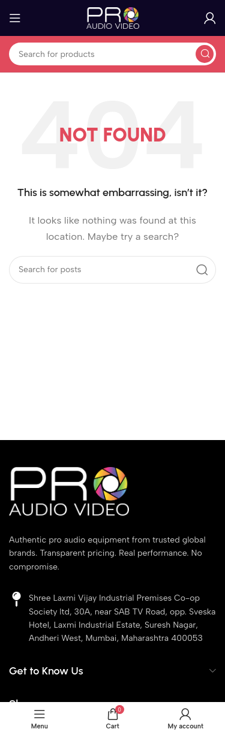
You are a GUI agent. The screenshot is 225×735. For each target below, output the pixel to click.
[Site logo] (112, 17)
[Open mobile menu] (15, 18)
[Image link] (69, 490)
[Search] (112, 54)
